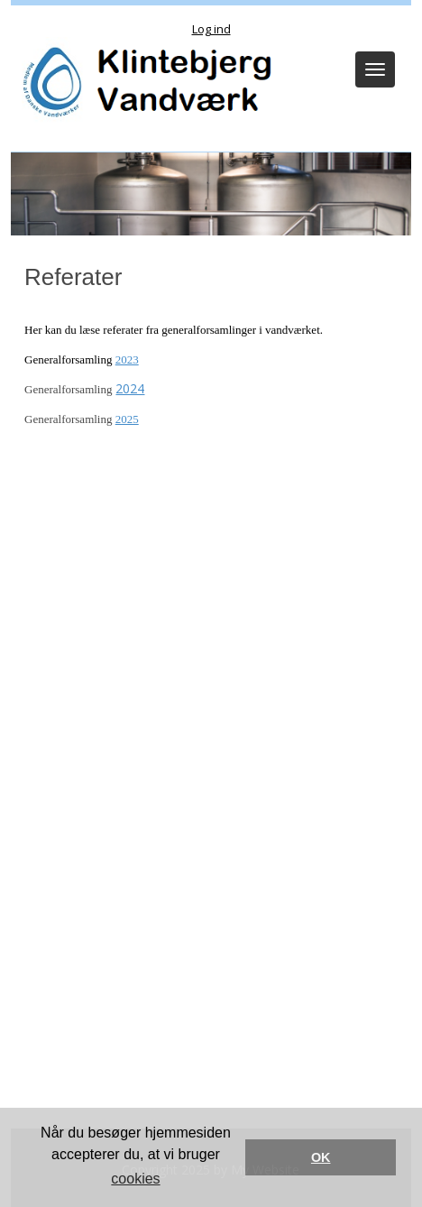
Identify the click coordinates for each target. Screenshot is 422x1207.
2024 (129, 388)
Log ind (211, 29)
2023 (127, 359)
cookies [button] (135, 1178)
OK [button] (321, 1157)
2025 (127, 419)
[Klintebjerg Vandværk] (144, 83)
